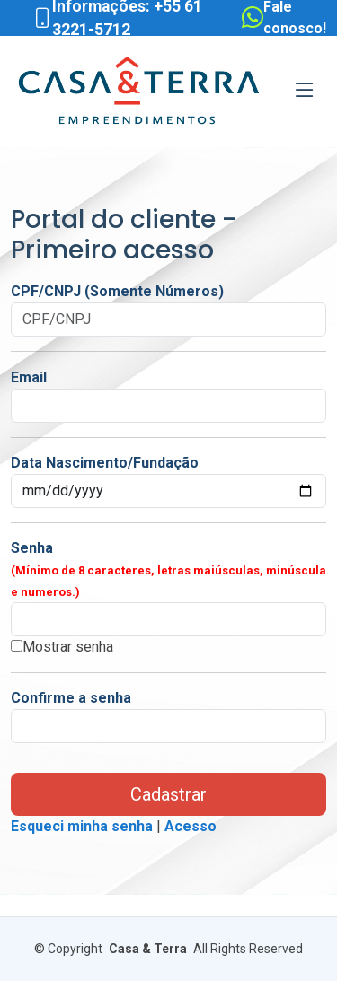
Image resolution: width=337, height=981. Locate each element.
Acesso (190, 826)
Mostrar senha (67, 646)
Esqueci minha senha (82, 826)
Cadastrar (168, 794)
